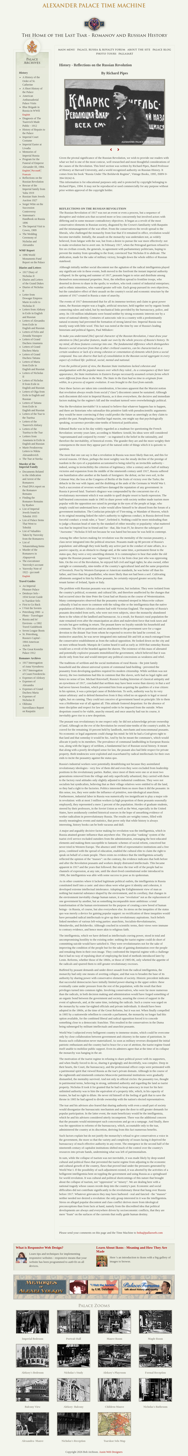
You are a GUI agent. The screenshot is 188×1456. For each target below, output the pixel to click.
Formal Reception (155, 1359)
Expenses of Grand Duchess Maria (32, 690)
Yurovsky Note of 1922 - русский (32, 570)
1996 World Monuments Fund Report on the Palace (33, 258)
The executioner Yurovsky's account (32, 562)
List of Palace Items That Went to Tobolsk (33, 524)
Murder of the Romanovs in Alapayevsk (29, 553)
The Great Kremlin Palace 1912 (32, 651)
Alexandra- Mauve (32, 1427)
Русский (36, 170)
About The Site (138, 49)
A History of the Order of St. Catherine (31, 81)
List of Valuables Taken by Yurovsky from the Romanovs (33, 535)
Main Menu (66, 49)
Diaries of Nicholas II (32, 289)
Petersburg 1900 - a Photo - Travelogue (32, 613)
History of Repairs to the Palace (33, 131)
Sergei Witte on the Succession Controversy (32, 208)
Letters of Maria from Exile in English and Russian (33, 365)
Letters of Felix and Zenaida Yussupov (33, 333)
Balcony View (32, 1393)
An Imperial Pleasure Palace (30, 587)
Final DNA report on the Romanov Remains (33, 490)
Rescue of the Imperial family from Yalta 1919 (33, 189)
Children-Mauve (114, 1393)
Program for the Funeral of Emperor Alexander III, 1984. (33, 163)
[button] (111, 149)
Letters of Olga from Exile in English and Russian (33, 395)
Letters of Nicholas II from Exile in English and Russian (33, 384)
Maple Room (155, 1325)
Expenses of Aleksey (33, 677)
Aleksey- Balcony (73, 1393)
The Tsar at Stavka (32, 458)
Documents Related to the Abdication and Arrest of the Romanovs (33, 477)
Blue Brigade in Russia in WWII (31, 109)
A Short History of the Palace (32, 90)
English (26, 114)
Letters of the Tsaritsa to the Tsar (32, 430)
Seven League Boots (33, 630)
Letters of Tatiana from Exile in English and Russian (33, 406)
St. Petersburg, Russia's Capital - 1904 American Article (31, 640)
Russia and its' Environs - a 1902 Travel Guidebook (32, 623)
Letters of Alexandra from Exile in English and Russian (33, 324)
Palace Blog (162, 49)
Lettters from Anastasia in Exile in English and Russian (33, 440)
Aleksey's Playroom (114, 1359)
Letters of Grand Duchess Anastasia (32, 341)
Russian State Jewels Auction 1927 (33, 198)
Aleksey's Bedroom (32, 1359)
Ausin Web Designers (110, 1452)
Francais (26, 174)
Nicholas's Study (73, 1359)
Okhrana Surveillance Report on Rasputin (33, 707)
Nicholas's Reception (73, 1427)
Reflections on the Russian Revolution (33, 179)
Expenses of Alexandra (28, 683)
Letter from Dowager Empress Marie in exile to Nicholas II (32, 300)
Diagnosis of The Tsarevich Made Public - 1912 (31, 122)
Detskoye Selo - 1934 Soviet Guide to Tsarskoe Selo (32, 597)
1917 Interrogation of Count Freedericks (33, 672)
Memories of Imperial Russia (30, 153)
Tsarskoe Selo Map (114, 1427)
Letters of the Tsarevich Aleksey (32, 423)
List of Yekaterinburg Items (33, 544)
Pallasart (125, 53)
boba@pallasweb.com (150, 1232)
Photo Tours (106, 53)
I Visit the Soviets (32, 608)
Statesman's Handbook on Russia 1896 (33, 219)
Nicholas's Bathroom (155, 1393)
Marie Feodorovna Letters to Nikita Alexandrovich (32, 451)
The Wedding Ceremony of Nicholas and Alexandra (29, 239)
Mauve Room (114, 1325)
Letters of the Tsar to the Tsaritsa (33, 415)
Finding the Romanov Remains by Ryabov (32, 501)
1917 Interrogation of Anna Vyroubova (33, 664)
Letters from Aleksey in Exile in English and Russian (33, 313)
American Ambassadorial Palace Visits (30, 99)
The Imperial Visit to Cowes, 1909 (33, 228)
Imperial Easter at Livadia (32, 146)
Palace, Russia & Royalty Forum (101, 49)
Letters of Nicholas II (32, 374)
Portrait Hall (73, 1325)
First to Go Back (31, 604)
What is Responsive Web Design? (39, 1247)
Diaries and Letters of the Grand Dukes (33, 281)
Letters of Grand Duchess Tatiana (31, 356)
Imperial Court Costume (30, 138)
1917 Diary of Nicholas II (29, 274)
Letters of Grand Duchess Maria (31, 348)
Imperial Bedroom (32, 1325)
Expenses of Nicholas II (28, 698)
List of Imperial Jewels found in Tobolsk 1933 (30, 512)
